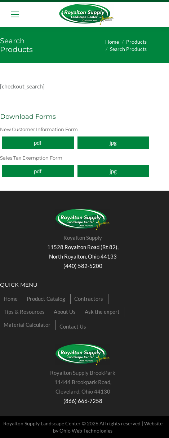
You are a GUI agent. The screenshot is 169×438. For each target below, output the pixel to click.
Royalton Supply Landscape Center (42, 423)
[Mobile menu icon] (15, 14)
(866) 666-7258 (82, 401)
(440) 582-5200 (82, 266)
